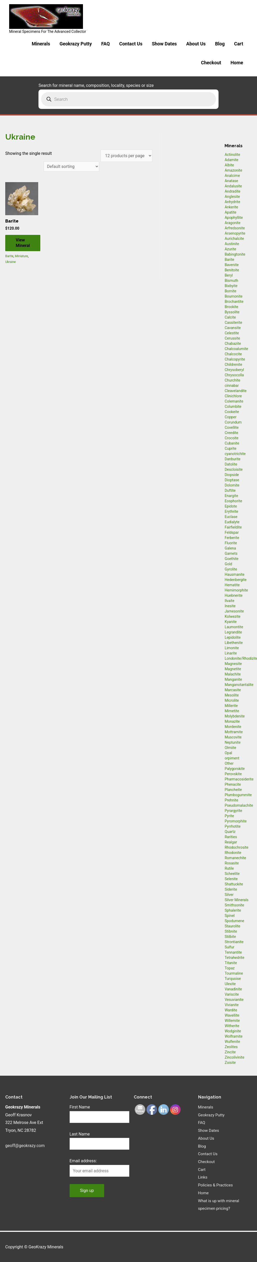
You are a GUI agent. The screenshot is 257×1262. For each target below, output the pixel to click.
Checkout (211, 62)
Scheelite (232, 874)
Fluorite (231, 543)
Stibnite (231, 931)
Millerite (231, 706)
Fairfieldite (233, 527)
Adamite (231, 160)
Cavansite (233, 328)
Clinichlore (233, 396)
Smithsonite (234, 905)
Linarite (231, 653)
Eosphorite (233, 501)
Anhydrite (232, 202)
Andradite (232, 191)
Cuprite (230, 448)
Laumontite (234, 627)
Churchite (232, 380)
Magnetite (233, 669)
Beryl (229, 275)
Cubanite (232, 443)
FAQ (105, 43)
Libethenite (234, 643)
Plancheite (233, 790)
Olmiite (230, 748)
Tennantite (233, 952)
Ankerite (231, 207)
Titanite (231, 963)
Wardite (231, 1010)
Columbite (233, 406)
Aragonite (232, 223)
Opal (228, 753)
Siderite (231, 889)
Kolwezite (232, 616)
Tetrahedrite (234, 957)
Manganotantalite (239, 685)
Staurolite (232, 926)
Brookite (231, 307)
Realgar (231, 842)
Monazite (232, 721)
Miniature (21, 256)
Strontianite (234, 942)
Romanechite (235, 858)
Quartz (230, 832)
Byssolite (232, 312)
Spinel (229, 916)
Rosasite (232, 863)
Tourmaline (234, 973)
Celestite (232, 333)
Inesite (230, 606)
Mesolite (232, 695)
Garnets (231, 553)
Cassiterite (233, 322)
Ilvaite (229, 601)
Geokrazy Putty (75, 43)
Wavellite (232, 1015)
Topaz (229, 968)
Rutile (229, 868)
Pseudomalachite (239, 805)
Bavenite (232, 265)
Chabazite (233, 343)
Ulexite (230, 984)
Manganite (233, 679)
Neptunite (233, 742)
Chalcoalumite (236, 349)
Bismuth (231, 280)
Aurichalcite (234, 238)
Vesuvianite (234, 999)
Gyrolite (231, 569)
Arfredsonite (235, 228)
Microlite (232, 700)
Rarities (231, 837)
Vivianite (231, 1005)
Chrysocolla (234, 375)
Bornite (230, 291)
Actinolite (232, 154)
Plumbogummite (238, 795)
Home (237, 62)
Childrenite (233, 364)
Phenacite (233, 784)
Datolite (231, 464)
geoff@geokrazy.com (25, 1145)
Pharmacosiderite (239, 779)
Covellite (231, 427)
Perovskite (233, 774)
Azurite (230, 249)
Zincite (230, 1052)
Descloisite (234, 469)
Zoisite (230, 1062)
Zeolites (231, 1047)
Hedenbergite (236, 580)
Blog (220, 43)
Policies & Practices (216, 1184)
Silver (229, 895)
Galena (230, 548)
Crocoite (231, 438)
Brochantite (234, 301)
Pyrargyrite (233, 811)
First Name (80, 1107)
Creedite (231, 433)
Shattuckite (234, 884)
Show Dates (164, 43)
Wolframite (233, 1036)
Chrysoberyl (234, 370)
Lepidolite (233, 637)
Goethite (231, 559)
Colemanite (234, 401)
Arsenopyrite (235, 233)
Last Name (80, 1134)
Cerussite (232, 338)
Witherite (232, 1026)
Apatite (230, 212)
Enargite (231, 496)
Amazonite (233, 170)
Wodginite (233, 1031)
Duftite (230, 490)
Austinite (232, 244)
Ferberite (232, 538)
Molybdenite (235, 716)
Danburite (232, 459)
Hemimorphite (236, 590)
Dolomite (232, 485)
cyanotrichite (235, 454)
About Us (196, 43)
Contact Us (130, 43)
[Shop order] (71, 166)
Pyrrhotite (233, 826)
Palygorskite (235, 769)
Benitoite (232, 270)
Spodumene (234, 921)
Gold (228, 564)
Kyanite (231, 622)
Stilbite (230, 936)
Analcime (232, 175)
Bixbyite (231, 286)
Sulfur (229, 947)
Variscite (232, 994)
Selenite (231, 879)
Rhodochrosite (236, 847)
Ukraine (10, 262)
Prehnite (231, 800)
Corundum (233, 422)
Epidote (231, 506)
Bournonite (233, 296)
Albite (229, 165)
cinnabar (232, 385)
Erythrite (231, 511)
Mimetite (232, 711)
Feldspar (232, 532)
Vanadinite (233, 989)
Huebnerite (233, 595)
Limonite (232, 648)
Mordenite (233, 727)
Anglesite (232, 196)
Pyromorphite (236, 821)
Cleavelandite (236, 391)
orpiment (232, 758)
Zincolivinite (234, 1057)
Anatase (231, 181)
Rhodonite (233, 853)
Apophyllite (234, 217)
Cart (238, 43)
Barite (9, 256)
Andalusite (233, 186)
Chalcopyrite (235, 359)
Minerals (41, 43)
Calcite (230, 317)
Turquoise (233, 978)
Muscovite (233, 737)
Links (203, 1177)
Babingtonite (235, 254)
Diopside (232, 475)
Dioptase (232, 480)
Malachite (233, 674)
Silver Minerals (236, 900)
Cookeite (232, 412)
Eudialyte (232, 522)
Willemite (232, 1020)
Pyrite (229, 816)
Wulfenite (232, 1041)
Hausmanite (234, 574)
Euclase (231, 517)
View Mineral (23, 243)
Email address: (83, 1160)
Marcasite (233, 690)
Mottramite (234, 732)
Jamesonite (234, 611)
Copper (230, 417)
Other (229, 763)
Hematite (232, 585)
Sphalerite (233, 910)
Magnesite (233, 664)
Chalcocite (233, 354)
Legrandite (233, 632)
